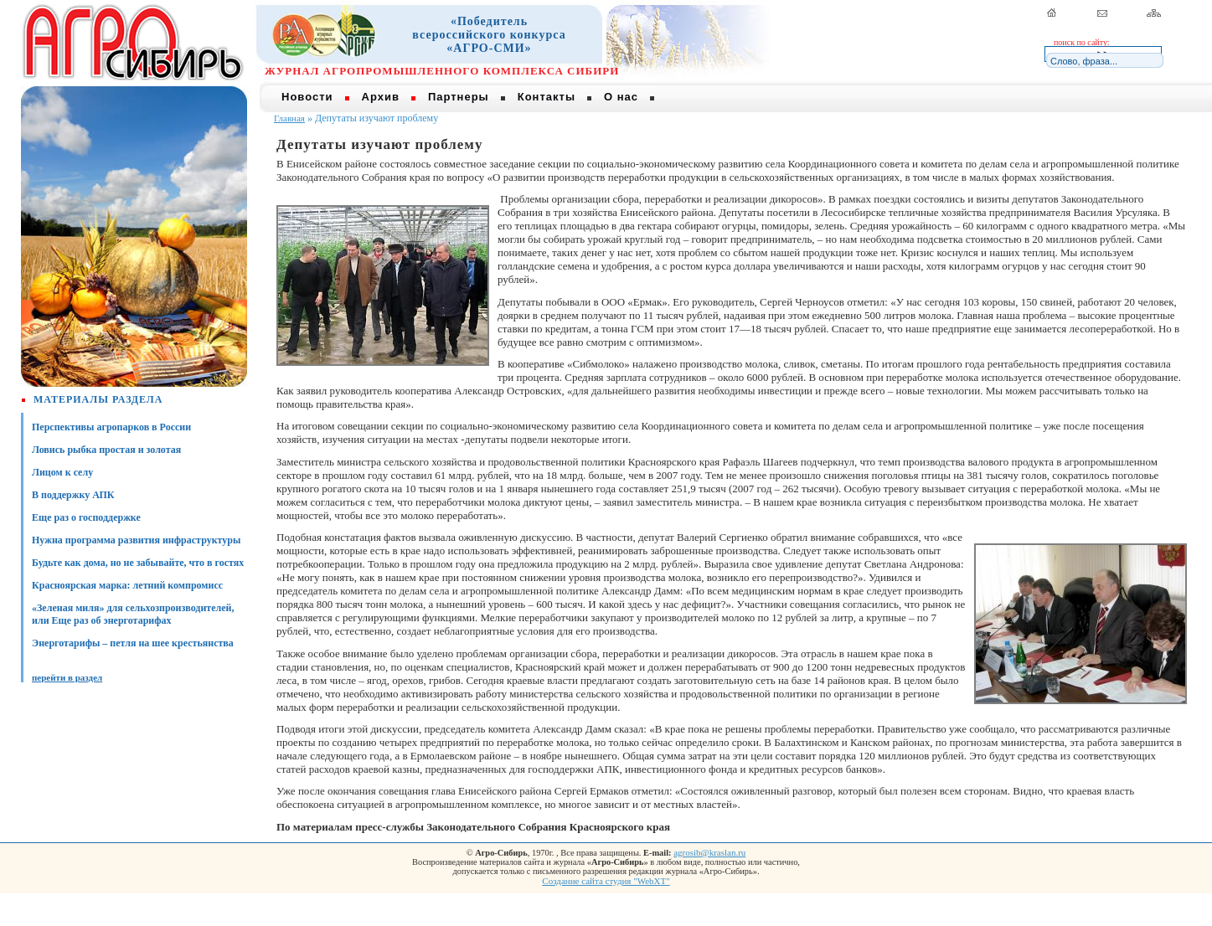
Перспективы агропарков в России (111, 427)
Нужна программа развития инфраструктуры (136, 540)
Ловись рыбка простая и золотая (106, 449)
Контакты (546, 96)
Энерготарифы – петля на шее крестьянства (133, 643)
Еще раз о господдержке (86, 517)
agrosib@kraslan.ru (709, 852)
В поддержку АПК (73, 495)
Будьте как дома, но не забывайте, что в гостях (138, 562)
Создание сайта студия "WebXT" (605, 881)
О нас (621, 96)
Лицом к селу (62, 472)
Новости (307, 96)
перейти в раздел (67, 677)
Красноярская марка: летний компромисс (127, 585)
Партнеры (458, 96)
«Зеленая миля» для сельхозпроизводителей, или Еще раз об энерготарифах (133, 614)
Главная (289, 118)
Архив (381, 96)
